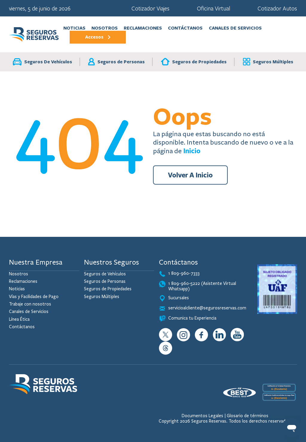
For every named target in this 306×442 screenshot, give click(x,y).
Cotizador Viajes (150, 8)
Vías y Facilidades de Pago (34, 296)
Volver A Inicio (190, 174)
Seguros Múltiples (268, 61)
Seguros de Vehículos (105, 274)
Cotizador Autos (277, 8)
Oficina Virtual (213, 8)
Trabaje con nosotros (30, 304)
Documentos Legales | (204, 415)
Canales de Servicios (235, 28)
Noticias (74, 28)
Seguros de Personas (116, 61)
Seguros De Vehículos (42, 61)
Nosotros (104, 28)
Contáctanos (185, 28)
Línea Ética (19, 319)
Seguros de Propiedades (194, 61)
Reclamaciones (143, 28)
